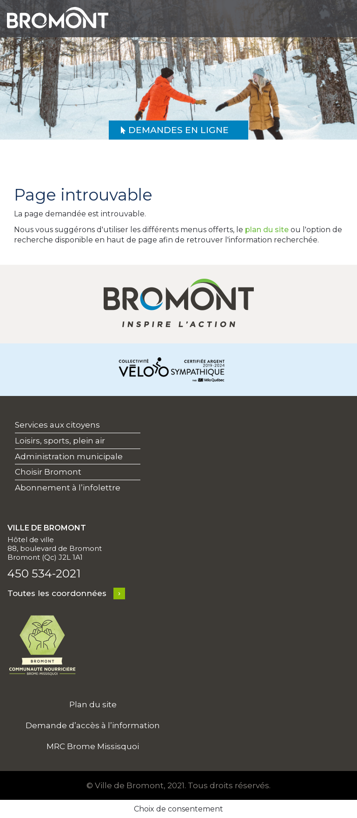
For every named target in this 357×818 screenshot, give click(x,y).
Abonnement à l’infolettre (67, 487)
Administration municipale (69, 456)
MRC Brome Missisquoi (92, 746)
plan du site (267, 229)
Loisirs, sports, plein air (60, 440)
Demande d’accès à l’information (93, 725)
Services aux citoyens (57, 424)
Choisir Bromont (48, 471)
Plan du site (93, 704)
